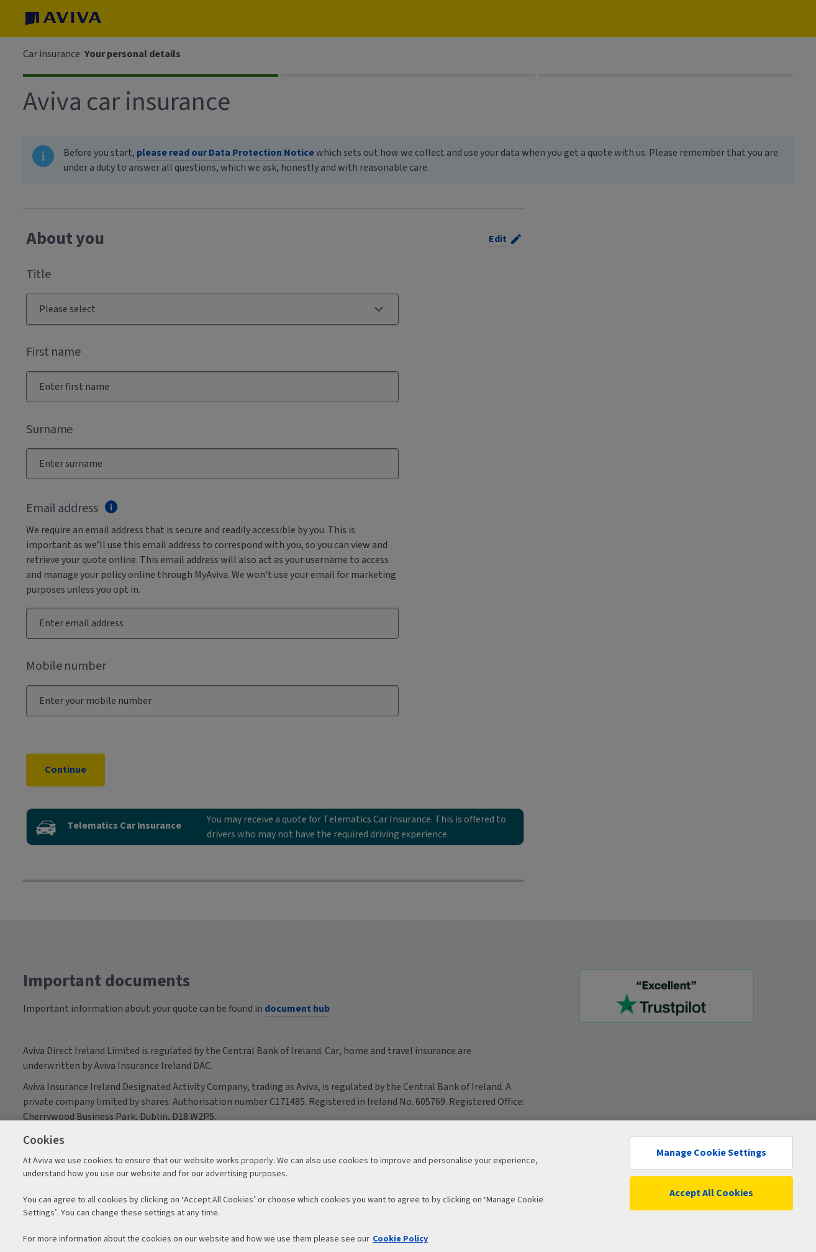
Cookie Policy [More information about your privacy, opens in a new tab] (400, 1239)
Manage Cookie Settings (711, 1153)
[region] (408, 1186)
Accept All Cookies (711, 1193)
